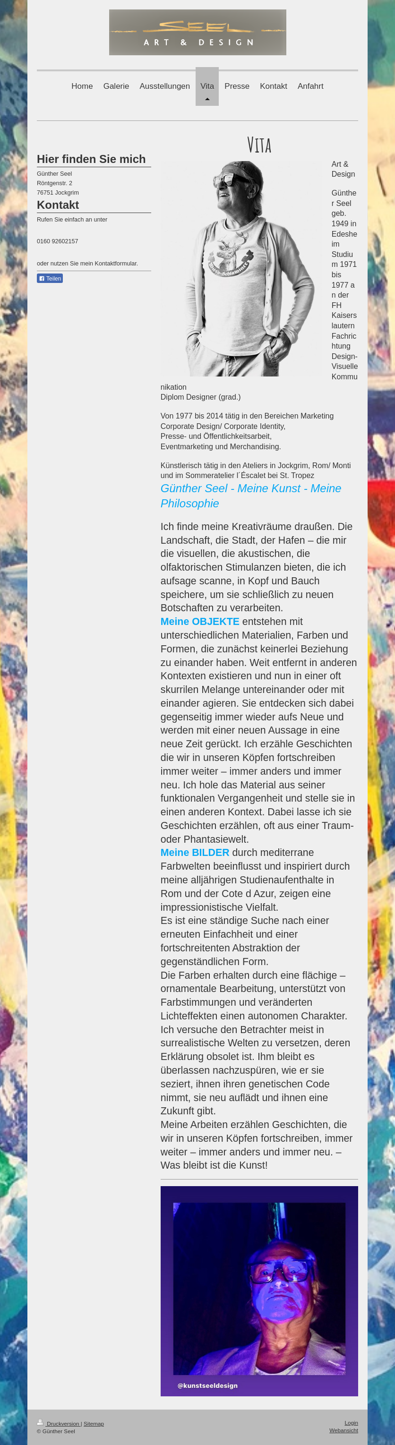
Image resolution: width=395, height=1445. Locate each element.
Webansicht (343, 1430)
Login (351, 1422)
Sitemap (94, 1423)
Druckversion (59, 1423)
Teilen (50, 278)
